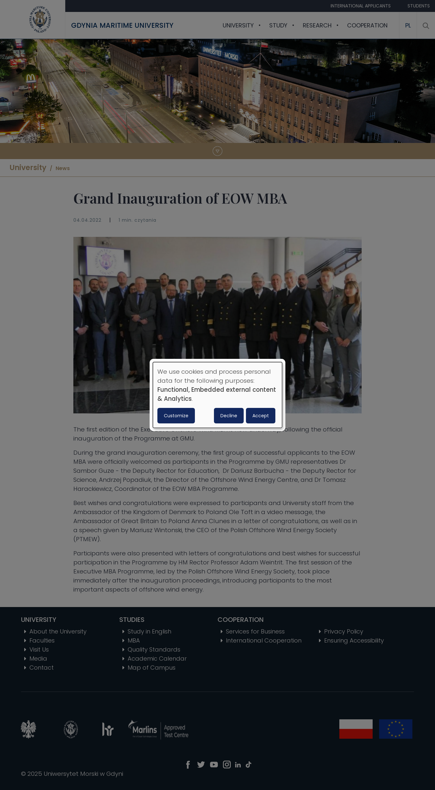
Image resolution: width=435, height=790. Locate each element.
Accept (260, 415)
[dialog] (217, 395)
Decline (228, 415)
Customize (176, 415)
